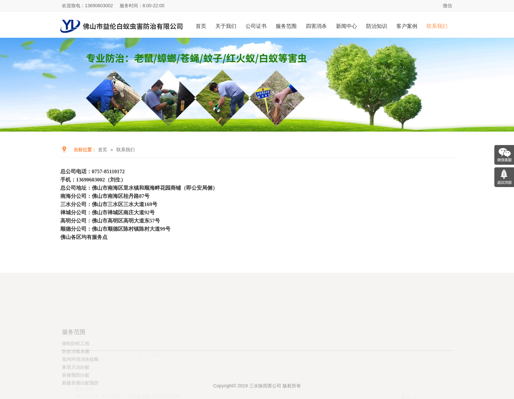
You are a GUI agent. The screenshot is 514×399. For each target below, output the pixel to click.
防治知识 (376, 26)
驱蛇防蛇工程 (75, 365)
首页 (201, 26)
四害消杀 (316, 26)
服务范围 (286, 26)
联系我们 (436, 26)
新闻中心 (346, 26)
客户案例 (406, 26)
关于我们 (225, 26)
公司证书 (256, 26)
